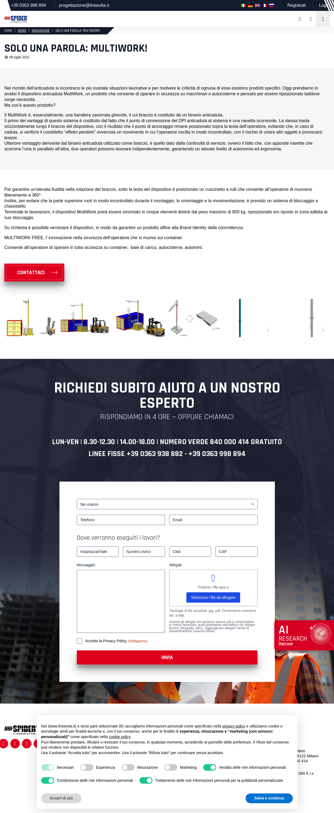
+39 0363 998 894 (28, 5)
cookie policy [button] (119, 737)
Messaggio (86, 565)
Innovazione (41, 31)
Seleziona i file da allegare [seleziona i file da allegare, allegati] (213, 597)
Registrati (296, 5)
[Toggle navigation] (323, 19)
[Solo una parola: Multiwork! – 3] (139, 318)
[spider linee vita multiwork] (304, 318)
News (22, 31)
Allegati (175, 565)
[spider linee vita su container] (29, 318)
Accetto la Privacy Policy (106, 641)
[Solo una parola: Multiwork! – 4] (194, 318)
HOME (8, 31)
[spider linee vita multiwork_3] (84, 318)
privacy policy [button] (233, 726)
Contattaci (31, 272)
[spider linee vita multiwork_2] (249, 318)
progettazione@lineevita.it (84, 5)
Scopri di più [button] (61, 798)
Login (324, 5)
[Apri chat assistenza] (304, 635)
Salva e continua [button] (269, 798)
